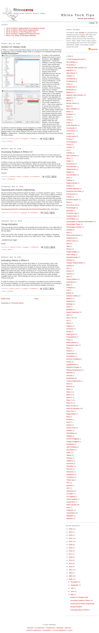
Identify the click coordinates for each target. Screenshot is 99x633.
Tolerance (69, 472)
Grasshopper (70, 219)
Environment (70, 194)
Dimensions (70, 164)
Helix (68, 243)
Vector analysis (71, 499)
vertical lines (70, 502)
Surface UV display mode (13, 47)
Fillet (68, 202)
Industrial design (72, 257)
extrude (69, 197)
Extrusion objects (72, 199)
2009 (71, 576)
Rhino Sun (70, 411)
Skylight (69, 436)
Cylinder (69, 153)
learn (68, 276)
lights (68, 285)
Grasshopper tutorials (73, 227)
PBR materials (71, 342)
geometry (69, 210)
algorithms (70, 70)
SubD (68, 452)
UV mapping (70, 496)
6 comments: (34, 288)
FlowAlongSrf (71, 208)
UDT (68, 488)
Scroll (68, 422)
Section (69, 425)
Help (68, 246)
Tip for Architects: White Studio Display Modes (22, 30)
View (68, 507)
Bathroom (69, 92)
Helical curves (71, 241)
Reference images (72, 367)
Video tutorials (71, 505)
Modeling (69, 301)
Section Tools (71, 428)
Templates (70, 466)
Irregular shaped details (74, 263)
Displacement (71, 169)
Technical (69, 463)
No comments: (35, 176)
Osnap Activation (9, 224)
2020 (71, 545)
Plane (68, 348)
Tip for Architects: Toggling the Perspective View (22, 34)
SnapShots (70, 444)
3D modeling (70, 62)
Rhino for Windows (73, 408)
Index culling (70, 254)
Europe (47, 630)
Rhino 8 (69, 403)
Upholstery (70, 491)
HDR (68, 232)
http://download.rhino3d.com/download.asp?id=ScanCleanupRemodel (25, 209)
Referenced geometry (73, 370)
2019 (71, 548)
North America (33, 630)
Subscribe (93, 49)
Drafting (69, 180)
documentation (71, 175)
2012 (71, 567)
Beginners (70, 98)
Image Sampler (71, 252)
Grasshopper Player (73, 224)
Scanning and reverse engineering (18, 190)
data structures (71, 155)
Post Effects (70, 356)
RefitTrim (69, 373)
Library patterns (71, 279)
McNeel (81, 32)
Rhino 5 (69, 395)
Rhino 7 (69, 400)
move (68, 307)
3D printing (70, 65)
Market (68, 293)
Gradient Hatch (71, 216)
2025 (71, 529)
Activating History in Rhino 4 (15, 260)
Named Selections (72, 312)
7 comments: (35, 247)
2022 (71, 538)
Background (70, 87)
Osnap (9, 249)
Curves (68, 145)
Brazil (68, 117)
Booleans (69, 114)
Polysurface (70, 353)
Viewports (69, 510)
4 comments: (34, 138)
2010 (71, 573)
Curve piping (70, 142)
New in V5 (70, 318)
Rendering (70, 378)
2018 (71, 551)
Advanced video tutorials (75, 68)
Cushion (69, 147)
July (72, 588)
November (74, 582)
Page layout (70, 334)
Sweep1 (69, 458)
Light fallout (70, 282)
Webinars (69, 518)
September (75, 585)
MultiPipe (69, 309)
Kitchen (69, 271)
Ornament (69, 329)
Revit (68, 384)
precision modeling (72, 359)
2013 (71, 563)
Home (36, 299)
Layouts (69, 274)
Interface (11, 179)
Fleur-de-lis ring (71, 205)
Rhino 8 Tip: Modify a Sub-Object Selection (21, 35)
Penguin (50, 628)
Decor (68, 158)
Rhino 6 (69, 397)
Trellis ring (70, 480)
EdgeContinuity (71, 183)
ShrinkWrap (70, 433)
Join (67, 268)
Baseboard (70, 90)
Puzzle (68, 362)
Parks (68, 340)
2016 (71, 557)
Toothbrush (70, 474)
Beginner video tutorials (74, 95)
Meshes (69, 298)
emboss (69, 186)
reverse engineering (73, 381)
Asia (70, 630)
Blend (68, 106)
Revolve (69, 386)
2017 (71, 554)
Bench (68, 101)
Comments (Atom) (17, 303)
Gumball (69, 230)
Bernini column (71, 103)
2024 (71, 532)
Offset (68, 323)
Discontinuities (71, 166)
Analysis (69, 76)
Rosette (69, 419)
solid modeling (71, 447)
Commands (70, 128)
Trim (68, 483)
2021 (71, 541)
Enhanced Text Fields (73, 191)
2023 (71, 535)
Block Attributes (71, 109)
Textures (69, 469)
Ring (68, 417)
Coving (68, 139)
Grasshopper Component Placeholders (80, 221)
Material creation (72, 296)
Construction (70, 131)
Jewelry (69, 265)
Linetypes (69, 287)
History (10, 291)
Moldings (69, 304)
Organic (69, 326)
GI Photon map (71, 213)
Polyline (69, 351)
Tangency (69, 461)
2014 (71, 560)
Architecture (70, 81)
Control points (71, 136)
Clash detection (71, 125)
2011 (71, 570)
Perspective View (72, 345)
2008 (71, 579)
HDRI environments (73, 235)
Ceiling (68, 120)
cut (67, 150)
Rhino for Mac (71, 406)
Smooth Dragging (72, 439)
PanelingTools (71, 337)
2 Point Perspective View (75, 59)
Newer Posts (5, 299)
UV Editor (69, 494)
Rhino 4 (69, 392)
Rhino (68, 389)
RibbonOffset (71, 414)
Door (68, 177)
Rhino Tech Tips (78, 15)
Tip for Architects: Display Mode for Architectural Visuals (25, 28)
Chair (68, 123)
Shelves (69, 430)
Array (68, 84)
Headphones (70, 238)
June (73, 591)
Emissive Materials (72, 188)
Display (10, 141)
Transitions (70, 477)
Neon (68, 315)
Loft (67, 290)
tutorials (69, 485)
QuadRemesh (71, 364)
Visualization (70, 513)
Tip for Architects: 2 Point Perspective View (21, 32)
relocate (69, 375)
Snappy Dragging (72, 441)
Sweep (68, 455)
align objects (70, 73)
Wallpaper (69, 516)
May (72, 594)
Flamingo (40, 628)
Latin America (60, 630)
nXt (67, 320)
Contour (69, 134)
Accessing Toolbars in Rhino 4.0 (16, 152)
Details (68, 161)
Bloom (68, 112)
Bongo (60, 628)
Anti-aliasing (70, 79)
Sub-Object (70, 450)
